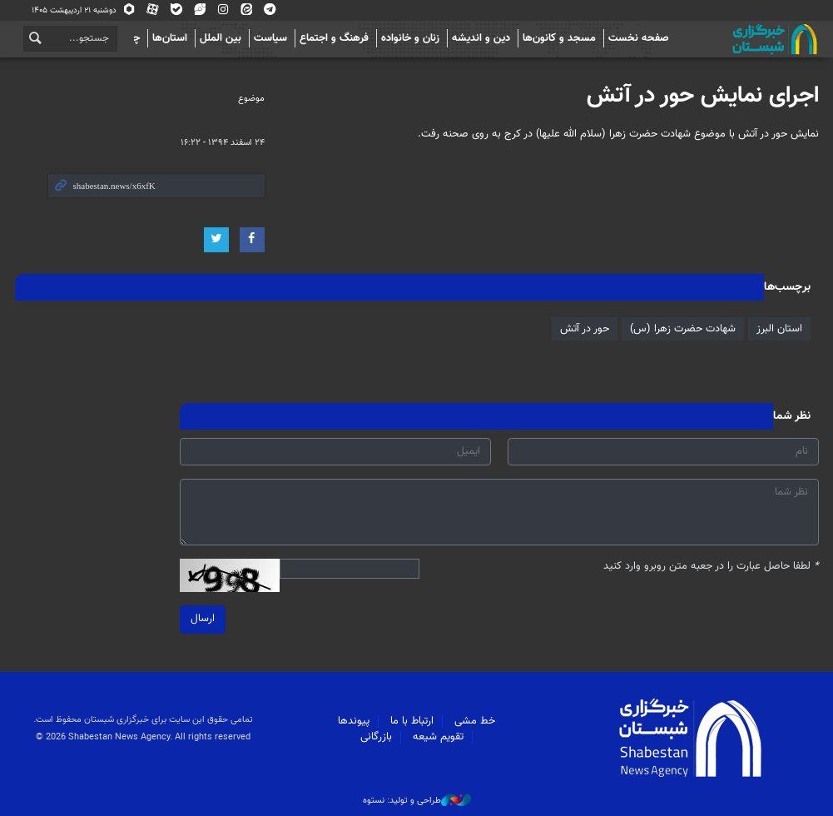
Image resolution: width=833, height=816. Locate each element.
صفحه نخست (638, 38)
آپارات (153, 10)
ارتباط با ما (412, 721)
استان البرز (779, 329)
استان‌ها (169, 38)
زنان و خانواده (410, 38)
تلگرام (269, 10)
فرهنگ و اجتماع (334, 38)
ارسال (203, 618)
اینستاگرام (223, 10)
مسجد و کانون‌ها (559, 38)
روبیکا (129, 10)
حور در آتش (584, 329)
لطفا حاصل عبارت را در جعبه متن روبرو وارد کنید (711, 567)
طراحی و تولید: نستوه (417, 801)
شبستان (727, 39)
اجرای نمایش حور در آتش (703, 95)
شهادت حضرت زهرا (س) (683, 329)
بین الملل (220, 38)
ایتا (246, 10)
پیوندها (353, 721)
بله (176, 10)
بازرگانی (376, 737)
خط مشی (474, 721)
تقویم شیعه (438, 737)
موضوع (251, 99)
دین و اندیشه (481, 38)
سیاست (270, 38)
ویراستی (199, 10)
